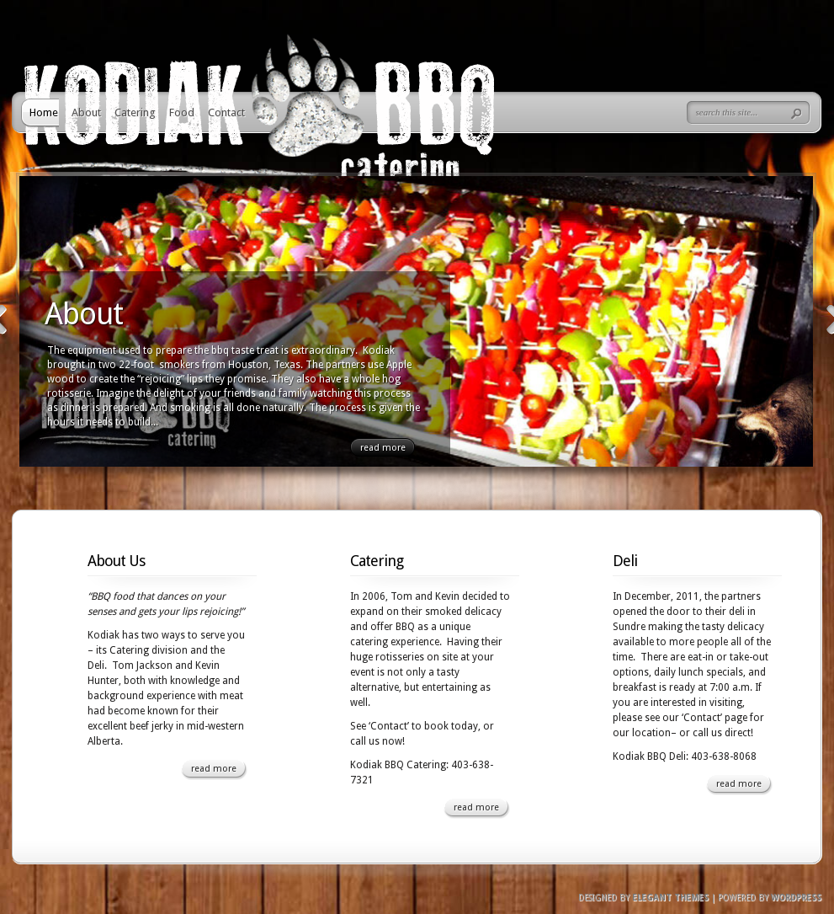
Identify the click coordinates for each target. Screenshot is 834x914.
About (86, 112)
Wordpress (796, 897)
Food (181, 112)
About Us (116, 560)
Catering (135, 112)
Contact (226, 112)
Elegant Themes (670, 897)
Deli (625, 560)
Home (43, 112)
